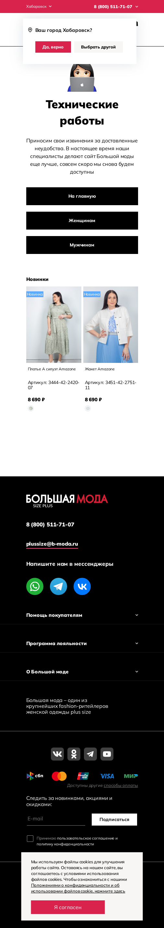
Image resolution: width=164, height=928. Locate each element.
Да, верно (53, 46)
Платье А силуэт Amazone (52, 368)
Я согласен (68, 907)
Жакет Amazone (100, 368)
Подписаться (114, 819)
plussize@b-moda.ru (52, 544)
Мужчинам (82, 245)
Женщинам (82, 220)
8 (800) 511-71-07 (50, 524)
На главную (82, 196)
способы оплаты (121, 785)
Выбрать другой (98, 46)
